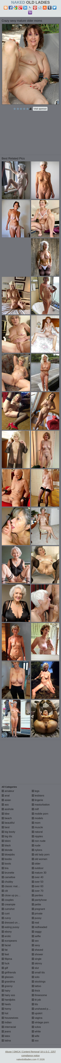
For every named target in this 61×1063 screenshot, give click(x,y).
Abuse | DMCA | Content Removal (22, 1051)
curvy (6, 918)
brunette (8, 872)
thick (36, 990)
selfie (36, 936)
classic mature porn (14, 886)
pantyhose (39, 900)
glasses (8, 977)
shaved (37, 949)
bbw (5, 813)
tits (35, 1004)
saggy (37, 931)
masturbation (41, 804)
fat (4, 949)
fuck (5, 963)
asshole (8, 809)
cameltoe (8, 877)
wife (35, 1036)
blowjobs (8, 854)
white (36, 1031)
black (6, 845)
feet (5, 954)
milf (35, 809)
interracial (9, 1027)
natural (37, 831)
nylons (37, 850)
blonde (7, 850)
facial (6, 945)
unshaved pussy (43, 1008)
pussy (36, 918)
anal (6, 795)
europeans (9, 940)
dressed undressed (14, 922)
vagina (37, 1017)
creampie (8, 904)
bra (5, 868)
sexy (36, 945)
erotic (6, 936)
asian (6, 800)
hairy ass (8, 995)
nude (36, 845)
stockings (39, 981)
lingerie (37, 800)
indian (7, 1022)
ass (5, 804)
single (36, 959)
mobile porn (40, 813)
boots (6, 863)
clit (5, 890)
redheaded (39, 927)
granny (7, 986)
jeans (6, 1031)
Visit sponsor (40, 108)
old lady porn (41, 854)
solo (36, 977)
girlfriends (9, 972)
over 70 (37, 890)
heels (6, 1004)
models (37, 818)
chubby (7, 881)
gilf (5, 968)
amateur (8, 791)
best (6, 827)
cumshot (8, 909)
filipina (7, 959)
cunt (6, 913)
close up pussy (12, 895)
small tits (38, 972)
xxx (35, 1040)
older (36, 863)
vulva (36, 1027)
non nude (39, 841)
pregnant (38, 909)
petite (36, 904)
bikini (6, 841)
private (37, 913)
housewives (10, 1017)
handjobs (8, 999)
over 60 (37, 886)
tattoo (36, 986)
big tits (7, 836)
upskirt (37, 1013)
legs (36, 791)
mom (36, 822)
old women (39, 859)
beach (7, 818)
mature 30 (39, 872)
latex (6, 1036)
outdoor (38, 868)
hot (5, 1013)
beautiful (8, 822)
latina (6, 1040)
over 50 (37, 881)
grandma (8, 981)
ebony (7, 931)
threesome (39, 995)
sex (35, 940)
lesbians (38, 795)
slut (35, 968)
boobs (7, 859)
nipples (37, 836)
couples (8, 900)
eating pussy (10, 927)
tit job (36, 999)
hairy (6, 990)
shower (37, 954)
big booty (8, 831)
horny (6, 1008)
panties (37, 895)
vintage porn (40, 1022)
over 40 (37, 877)
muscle (37, 827)
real (35, 922)
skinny (37, 963)
